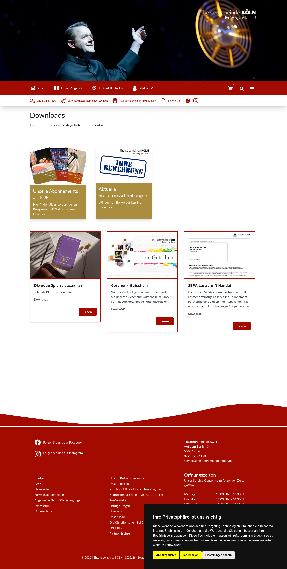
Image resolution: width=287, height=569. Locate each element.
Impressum (42, 506)
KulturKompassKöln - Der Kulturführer (136, 494)
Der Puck (115, 528)
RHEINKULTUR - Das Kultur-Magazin (135, 489)
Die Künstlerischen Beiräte (127, 522)
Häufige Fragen (119, 506)
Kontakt (40, 478)
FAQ (38, 483)
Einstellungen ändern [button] (218, 555)
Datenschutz (43, 511)
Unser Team (117, 517)
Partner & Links (120, 533)
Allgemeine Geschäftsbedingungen (58, 500)
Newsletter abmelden (49, 494)
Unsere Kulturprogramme (127, 478)
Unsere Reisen (119, 483)
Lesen (87, 312)
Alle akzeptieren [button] (166, 555)
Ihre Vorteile (117, 500)
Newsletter (42, 489)
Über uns (115, 511)
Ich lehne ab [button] (190, 555)
